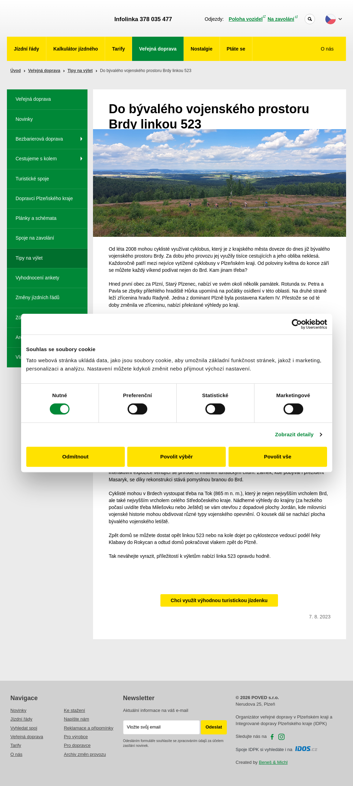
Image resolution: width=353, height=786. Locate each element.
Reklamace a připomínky (88, 728)
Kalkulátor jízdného (75, 49)
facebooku (272, 737)
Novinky (24, 119)
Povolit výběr (176, 456)
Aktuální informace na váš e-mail (155, 710)
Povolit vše (277, 456)
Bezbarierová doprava (39, 139)
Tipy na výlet (79, 70)
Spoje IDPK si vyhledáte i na (277, 749)
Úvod (15, 70)
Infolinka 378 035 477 (143, 19)
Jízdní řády (26, 49)
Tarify (118, 49)
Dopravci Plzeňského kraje (44, 198)
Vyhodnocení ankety (37, 277)
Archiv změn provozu (85, 754)
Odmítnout (75, 456)
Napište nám (76, 719)
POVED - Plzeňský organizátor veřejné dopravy (58, 18)
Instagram (281, 737)
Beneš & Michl (273, 762)
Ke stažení (74, 710)
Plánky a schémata (36, 218)
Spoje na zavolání (35, 238)
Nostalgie (202, 49)
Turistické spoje (32, 178)
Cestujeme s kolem (36, 158)
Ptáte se (236, 49)
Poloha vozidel (246, 19)
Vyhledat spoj (23, 728)
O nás (328, 49)
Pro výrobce (76, 736)
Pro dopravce (77, 745)
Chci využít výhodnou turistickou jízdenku (219, 600)
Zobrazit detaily (294, 434)
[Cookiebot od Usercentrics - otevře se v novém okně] (297, 324)
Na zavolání (281, 19)
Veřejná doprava (157, 49)
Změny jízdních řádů (37, 297)
